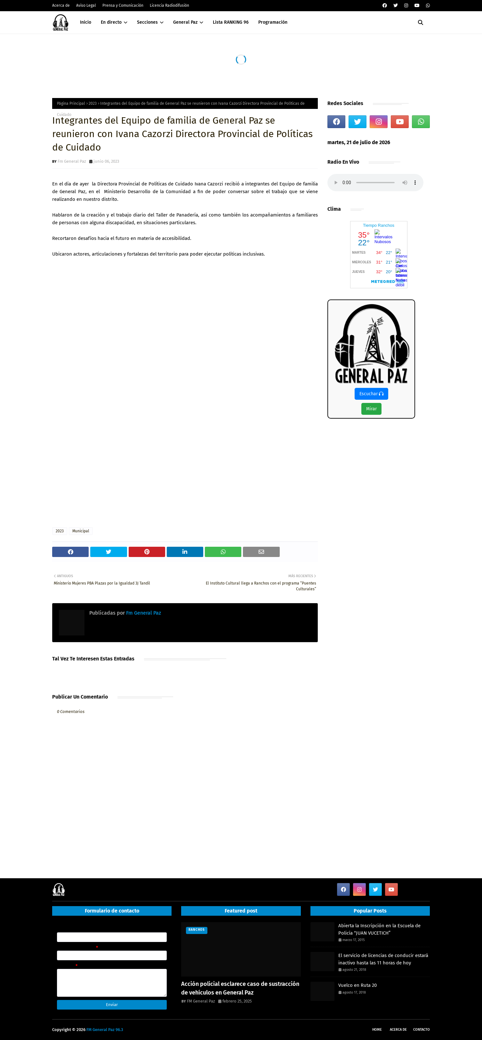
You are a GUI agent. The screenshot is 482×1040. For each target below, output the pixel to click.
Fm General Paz (72, 161)
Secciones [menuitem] (147, 22)
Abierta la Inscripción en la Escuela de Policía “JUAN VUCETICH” (379, 929)
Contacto (421, 1030)
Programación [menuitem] (272, 22)
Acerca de (61, 5)
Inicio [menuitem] (85, 22)
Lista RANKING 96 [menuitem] (231, 22)
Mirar (371, 409)
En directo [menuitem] (111, 22)
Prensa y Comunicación (122, 5)
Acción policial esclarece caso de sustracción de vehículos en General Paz (240, 988)
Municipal (80, 531)
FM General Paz (201, 1001)
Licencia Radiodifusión (169, 5)
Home (377, 1030)
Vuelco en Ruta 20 (357, 985)
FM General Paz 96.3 (104, 1029)
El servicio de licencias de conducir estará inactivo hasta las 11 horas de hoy (383, 959)
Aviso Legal (86, 5)
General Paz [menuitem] (185, 22)
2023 (93, 103)
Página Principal (71, 103)
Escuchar (371, 394)
